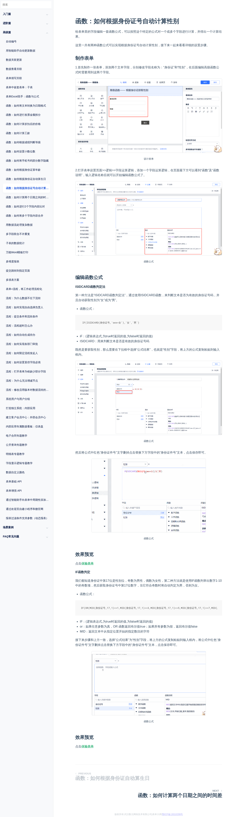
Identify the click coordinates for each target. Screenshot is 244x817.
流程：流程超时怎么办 (19, 325)
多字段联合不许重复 (18, 233)
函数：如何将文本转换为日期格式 (26, 105)
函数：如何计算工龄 (18, 133)
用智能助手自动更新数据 (20, 50)
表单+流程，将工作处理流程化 (24, 288)
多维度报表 (12, 261)
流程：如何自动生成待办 (20, 334)
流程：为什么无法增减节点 (22, 380)
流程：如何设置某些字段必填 (23, 362)
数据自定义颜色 (15, 472)
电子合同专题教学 (16, 435)
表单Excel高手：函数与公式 (22, 96)
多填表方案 (12, 279)
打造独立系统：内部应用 (20, 408)
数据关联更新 (14, 59)
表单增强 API (14, 490)
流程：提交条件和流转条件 (22, 316)
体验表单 (87, 563)
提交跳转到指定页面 (18, 270)
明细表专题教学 (15, 453)
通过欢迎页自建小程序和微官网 (24, 508)
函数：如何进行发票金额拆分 (23, 114)
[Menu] (53, 13)
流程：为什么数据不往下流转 (23, 298)
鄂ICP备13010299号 (172, 814)
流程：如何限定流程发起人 (22, 353)
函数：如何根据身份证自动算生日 (26, 178)
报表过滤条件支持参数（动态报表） (27, 518)
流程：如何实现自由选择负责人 (24, 307)
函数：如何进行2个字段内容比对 (25, 206)
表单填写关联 (14, 78)
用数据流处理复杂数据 (19, 224)
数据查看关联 (14, 68)
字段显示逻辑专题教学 (19, 463)
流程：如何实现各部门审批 (22, 343)
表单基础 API (14, 481)
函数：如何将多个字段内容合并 (24, 215)
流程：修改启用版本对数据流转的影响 (28, 389)
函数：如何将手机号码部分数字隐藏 (27, 160)
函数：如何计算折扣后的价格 (23, 123)
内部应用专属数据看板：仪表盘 (24, 426)
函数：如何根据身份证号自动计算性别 (28, 188)
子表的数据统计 (15, 243)
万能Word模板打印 (17, 252)
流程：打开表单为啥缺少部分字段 (26, 371)
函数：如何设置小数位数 (20, 151)
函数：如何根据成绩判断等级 (23, 142)
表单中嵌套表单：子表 (19, 87)
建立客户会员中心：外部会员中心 (26, 417)
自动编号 (11, 41)
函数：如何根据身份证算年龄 (23, 169)
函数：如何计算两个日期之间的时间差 (28, 197)
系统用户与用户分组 (18, 398)
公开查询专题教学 (16, 444)
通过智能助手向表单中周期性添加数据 (28, 499)
